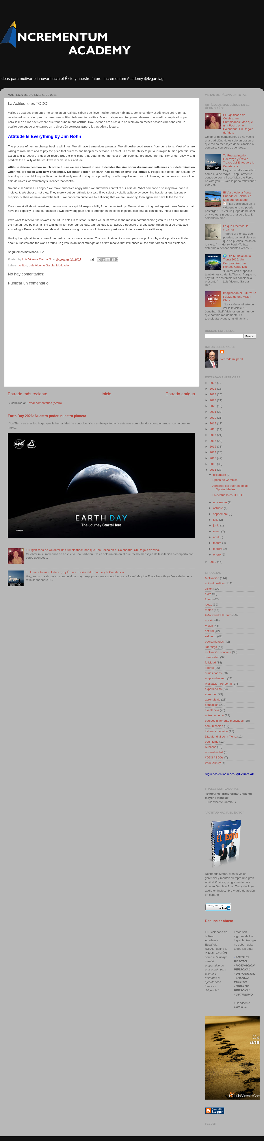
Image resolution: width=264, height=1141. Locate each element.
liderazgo (211, 647)
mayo (217, 531)
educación (212, 704)
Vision (209, 625)
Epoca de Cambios (225, 479)
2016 (213, 440)
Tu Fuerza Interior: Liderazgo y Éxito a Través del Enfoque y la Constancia (75, 572)
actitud (22, 265)
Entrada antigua (180, 394)
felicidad (210, 662)
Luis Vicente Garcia (42, 265)
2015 (213, 446)
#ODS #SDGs (214, 757)
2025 (213, 388)
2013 (213, 458)
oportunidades (214, 641)
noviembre (220, 502)
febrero (218, 548)
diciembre (220, 474)
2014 (213, 452)
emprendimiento (215, 678)
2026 (213, 383)
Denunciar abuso (219, 921)
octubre (218, 508)
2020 (213, 417)
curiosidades (213, 673)
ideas (208, 604)
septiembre (221, 514)
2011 (213, 469)
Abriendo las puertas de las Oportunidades (230, 487)
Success (210, 747)
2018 (213, 429)
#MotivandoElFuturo (218, 615)
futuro (209, 599)
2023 (213, 400)
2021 (213, 411)
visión (209, 588)
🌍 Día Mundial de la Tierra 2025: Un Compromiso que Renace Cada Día (237, 261)
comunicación (214, 726)
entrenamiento (214, 715)
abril (216, 537)
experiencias (213, 689)
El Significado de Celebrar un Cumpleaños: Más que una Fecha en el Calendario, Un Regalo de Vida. (93, 550)
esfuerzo (210, 636)
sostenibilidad (214, 752)
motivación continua (218, 652)
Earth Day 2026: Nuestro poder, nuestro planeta (47, 416)
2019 (213, 423)
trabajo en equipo (216, 731)
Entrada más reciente (27, 394)
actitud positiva (215, 583)
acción (209, 620)
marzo (217, 542)
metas (209, 609)
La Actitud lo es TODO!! (228, 495)
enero (217, 554)
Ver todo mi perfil (231, 359)
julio (216, 519)
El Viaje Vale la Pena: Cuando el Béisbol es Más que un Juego (237, 196)
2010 (213, 561)
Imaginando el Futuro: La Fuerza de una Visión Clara (239, 296)
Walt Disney (213, 762)
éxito (208, 594)
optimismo (212, 741)
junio (216, 525)
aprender (211, 694)
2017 (213, 435)
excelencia (212, 710)
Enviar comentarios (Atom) (44, 403)
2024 (213, 394)
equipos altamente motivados (224, 720)
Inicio (106, 394)
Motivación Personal (218, 683)
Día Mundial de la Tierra (220, 736)
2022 (213, 406)
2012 (213, 464)
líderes (209, 667)
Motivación (63, 265)
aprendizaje (212, 699)
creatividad (212, 657)
